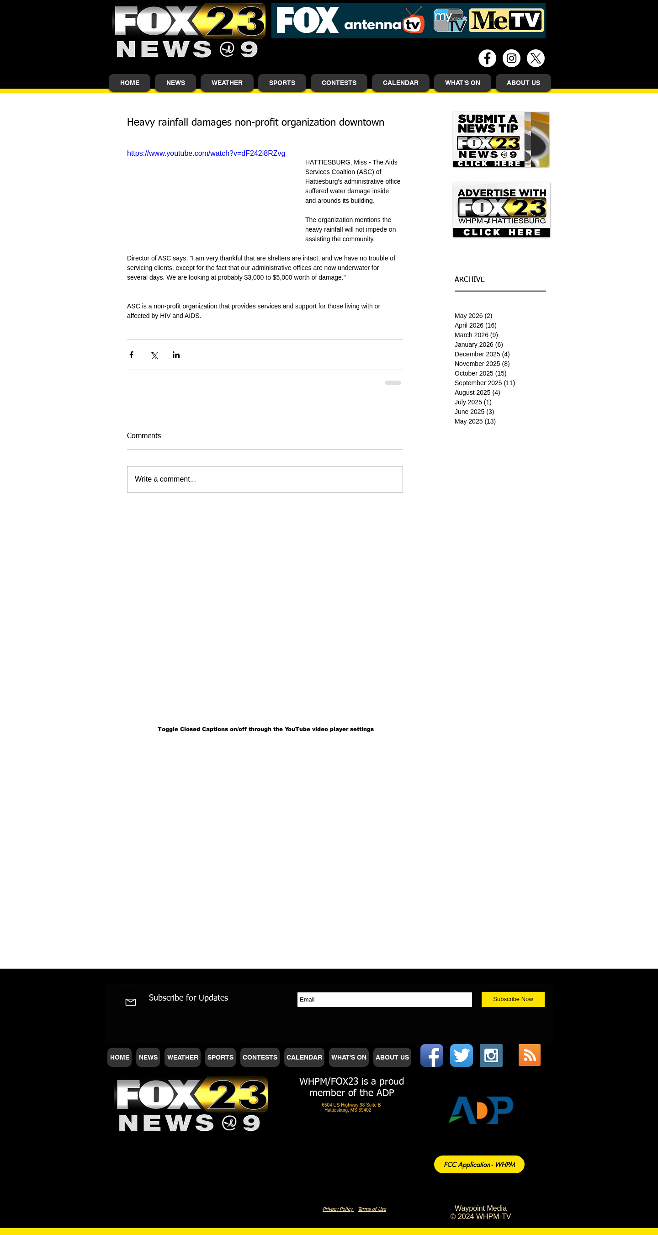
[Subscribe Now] (513, 999)
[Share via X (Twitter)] (153, 354)
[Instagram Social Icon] (491, 1055)
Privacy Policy (338, 1209)
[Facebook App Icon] (431, 1055)
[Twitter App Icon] (461, 1055)
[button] (175, 83)
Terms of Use (372, 1209)
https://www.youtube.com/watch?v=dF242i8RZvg (206, 153)
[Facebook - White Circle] (487, 58)
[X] (536, 58)
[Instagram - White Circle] (511, 58)
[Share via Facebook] (131, 354)
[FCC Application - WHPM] (479, 1164)
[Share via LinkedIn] (176, 354)
